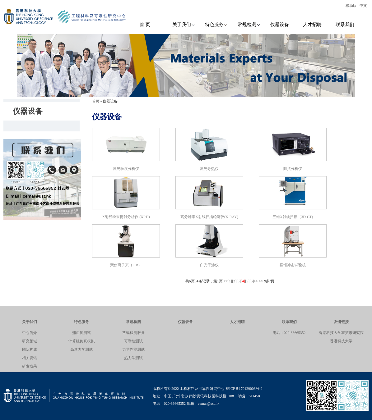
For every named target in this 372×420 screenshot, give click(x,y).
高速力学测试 (81, 349)
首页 (96, 101)
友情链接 (341, 322)
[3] (238, 281)
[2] (234, 281)
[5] (247, 281)
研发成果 (29, 366)
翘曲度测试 (81, 333)
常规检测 (249, 24)
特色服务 (216, 24)
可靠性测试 (133, 341)
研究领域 (29, 341)
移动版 (351, 5)
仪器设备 (279, 24)
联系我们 (345, 24)
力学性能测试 (133, 349)
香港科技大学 (341, 341)
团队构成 (29, 349)
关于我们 (183, 24)
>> (256, 281)
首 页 (145, 24)
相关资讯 (29, 358)
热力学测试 (133, 358)
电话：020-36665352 (289, 333)
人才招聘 (312, 24)
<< (226, 281)
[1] (230, 281)
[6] (251, 281)
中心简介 (29, 333)
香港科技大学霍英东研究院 (341, 333)
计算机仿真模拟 (81, 341)
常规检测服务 (133, 333)
